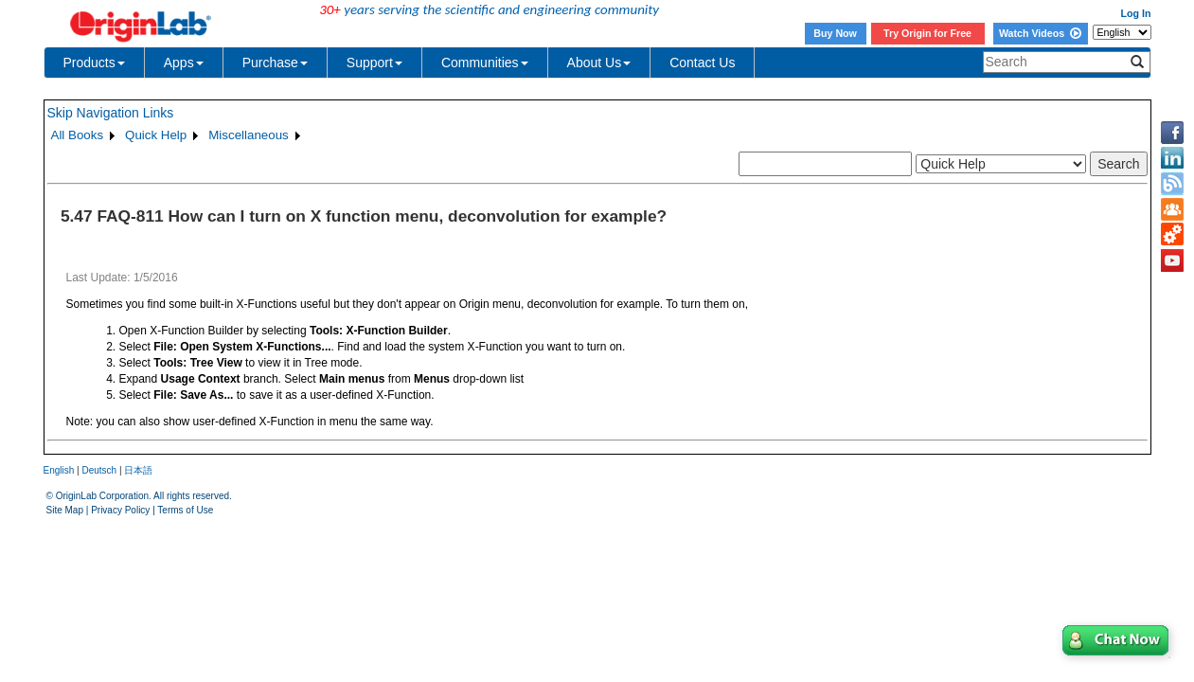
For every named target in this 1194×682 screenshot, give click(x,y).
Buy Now (835, 33)
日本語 (138, 470)
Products (94, 62)
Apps (184, 62)
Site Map (64, 510)
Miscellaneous (248, 135)
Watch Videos (1040, 33)
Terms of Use (185, 510)
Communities (484, 62)
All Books (77, 135)
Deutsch (98, 470)
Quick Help (156, 135)
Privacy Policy (120, 510)
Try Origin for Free (927, 33)
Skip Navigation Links (110, 112)
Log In (1136, 13)
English (59, 470)
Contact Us (702, 62)
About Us (599, 62)
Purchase (275, 62)
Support (374, 62)
